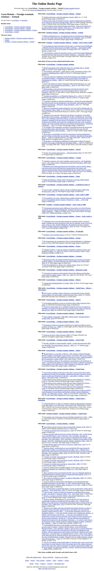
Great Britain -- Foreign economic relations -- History (63, 280)
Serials (67, 560)
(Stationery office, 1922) (67, 437)
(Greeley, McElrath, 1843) (64, 457)
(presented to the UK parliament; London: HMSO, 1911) (67, 356)
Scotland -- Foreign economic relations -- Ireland (19, 41)
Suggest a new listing (61, 557)
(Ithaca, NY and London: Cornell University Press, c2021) (66, 294)
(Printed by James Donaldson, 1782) (67, 102)
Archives (50, 563)
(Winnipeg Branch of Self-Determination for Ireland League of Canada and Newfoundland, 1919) (66, 473)
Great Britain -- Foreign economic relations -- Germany (64, 256)
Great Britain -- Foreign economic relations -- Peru (62, 321)
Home (27, 560)
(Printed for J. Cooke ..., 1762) (67, 199)
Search (33, 560)
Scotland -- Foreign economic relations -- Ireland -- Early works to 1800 (69, 42)
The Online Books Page (47, 3)
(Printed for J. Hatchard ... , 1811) (67, 120)
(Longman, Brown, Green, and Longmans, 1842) (65, 90)
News (37, 563)
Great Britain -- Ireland (12, 32)
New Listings (40, 560)
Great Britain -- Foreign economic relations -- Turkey (63, 350)
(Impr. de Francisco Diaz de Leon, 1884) (66, 308)
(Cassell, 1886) (61, 17)
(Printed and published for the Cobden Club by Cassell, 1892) (67, 169)
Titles (54, 560)
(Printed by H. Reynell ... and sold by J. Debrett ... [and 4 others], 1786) (66, 375)
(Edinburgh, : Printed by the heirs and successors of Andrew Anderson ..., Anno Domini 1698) (67, 47)
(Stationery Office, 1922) (67, 450)
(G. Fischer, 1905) (58, 283)
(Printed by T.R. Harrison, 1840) (67, 362)
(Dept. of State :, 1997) (66, 391)
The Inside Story (59, 563)
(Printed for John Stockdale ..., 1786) (67, 128)
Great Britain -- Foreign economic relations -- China (63, 176)
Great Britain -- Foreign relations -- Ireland (18, 28)
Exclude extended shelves (71, 8)
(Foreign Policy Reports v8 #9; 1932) (66, 427)
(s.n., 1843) (59, 430)
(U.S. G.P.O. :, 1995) (68, 417)
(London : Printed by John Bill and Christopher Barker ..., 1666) (67, 135)
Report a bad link (48, 557)
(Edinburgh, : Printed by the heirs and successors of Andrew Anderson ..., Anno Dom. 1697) (67, 53)
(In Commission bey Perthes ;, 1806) (67, 78)
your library (15, 20)
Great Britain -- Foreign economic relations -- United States (65, 369)
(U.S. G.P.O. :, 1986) (66, 483)
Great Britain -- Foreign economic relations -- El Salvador (64, 231)
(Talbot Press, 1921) (65, 444)
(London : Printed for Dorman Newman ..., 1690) (67, 546)
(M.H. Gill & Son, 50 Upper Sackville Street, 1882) (66, 21)
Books (31, 563)
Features (42, 563)
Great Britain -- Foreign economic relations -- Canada (63, 158)
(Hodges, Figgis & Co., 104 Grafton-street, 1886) (66, 27)
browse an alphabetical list (38, 10)
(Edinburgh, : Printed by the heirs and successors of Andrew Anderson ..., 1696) (66, 209)
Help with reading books (33, 557)
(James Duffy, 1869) (62, 464)
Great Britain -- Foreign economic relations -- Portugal (63, 331)
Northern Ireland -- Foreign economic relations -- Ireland (64, 32)
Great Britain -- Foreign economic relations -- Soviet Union (65, 340)
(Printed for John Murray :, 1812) (66, 84)
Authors (48, 560)
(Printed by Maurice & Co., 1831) (63, 96)
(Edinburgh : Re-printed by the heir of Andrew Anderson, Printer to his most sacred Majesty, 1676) (67, 224)
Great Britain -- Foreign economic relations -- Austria (63, 149)
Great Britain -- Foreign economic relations (18, 27)
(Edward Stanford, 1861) (63, 153)
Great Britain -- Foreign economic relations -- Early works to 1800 (67, 194)
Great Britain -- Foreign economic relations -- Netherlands (65, 313)
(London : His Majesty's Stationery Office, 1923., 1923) (66, 493)
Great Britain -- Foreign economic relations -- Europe (21, 30)
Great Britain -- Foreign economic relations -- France (63, 246)
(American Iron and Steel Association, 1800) (66, 162)
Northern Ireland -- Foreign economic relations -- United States (66, 413)
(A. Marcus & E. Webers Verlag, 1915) (62, 265)
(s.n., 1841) (66, 274)
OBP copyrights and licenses (46, 568)
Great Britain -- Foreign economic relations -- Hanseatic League (66, 270)
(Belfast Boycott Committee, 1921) (66, 37)
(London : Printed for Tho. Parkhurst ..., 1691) (67, 515)
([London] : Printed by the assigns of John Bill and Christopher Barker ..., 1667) (66, 142)
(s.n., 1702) (65, 468)
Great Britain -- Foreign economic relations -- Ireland (63, 14)
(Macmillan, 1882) (64, 478)
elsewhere (24, 20)
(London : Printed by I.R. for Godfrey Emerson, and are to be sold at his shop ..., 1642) (67, 532)
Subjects (60, 560)
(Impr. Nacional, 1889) (57, 335)
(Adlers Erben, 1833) (66, 261)
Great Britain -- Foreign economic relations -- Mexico (63, 300)
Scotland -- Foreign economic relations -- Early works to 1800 (66, 204)
